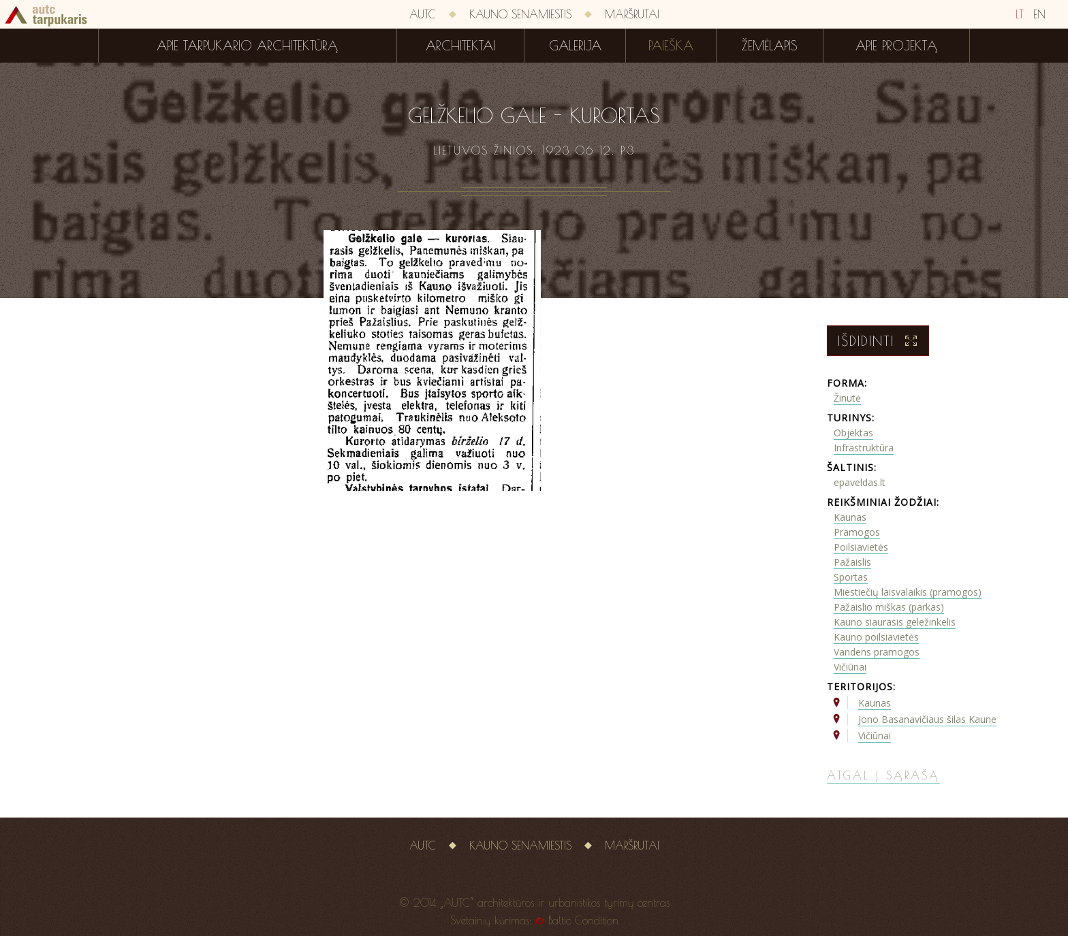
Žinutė (847, 397)
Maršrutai (632, 14)
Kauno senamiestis (520, 14)
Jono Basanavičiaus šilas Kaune (927, 719)
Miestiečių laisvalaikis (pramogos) (907, 591)
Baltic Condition (583, 920)
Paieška (670, 45)
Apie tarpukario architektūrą (247, 45)
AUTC (422, 14)
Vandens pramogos (877, 651)
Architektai (460, 45)
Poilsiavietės (861, 546)
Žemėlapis (770, 45)
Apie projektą (896, 45)
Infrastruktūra (864, 447)
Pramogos (857, 532)
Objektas (853, 432)
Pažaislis (852, 561)
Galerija (575, 45)
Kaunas (850, 517)
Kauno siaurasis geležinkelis (895, 621)
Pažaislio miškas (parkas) (889, 606)
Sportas (851, 576)
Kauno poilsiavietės (876, 636)
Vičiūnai (850, 666)
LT (1020, 14)
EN (1039, 14)
